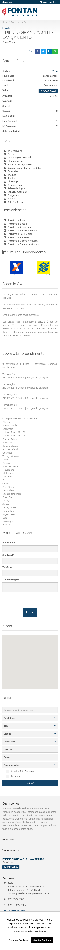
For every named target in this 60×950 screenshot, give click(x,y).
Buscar (30, 783)
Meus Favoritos (48, 2)
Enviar (30, 612)
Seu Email (8, 555)
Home (5, 22)
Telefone (7, 567)
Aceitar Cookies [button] (42, 940)
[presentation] (26, 600)
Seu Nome (8, 542)
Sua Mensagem (11, 579)
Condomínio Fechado (20, 771)
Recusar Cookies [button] (18, 940)
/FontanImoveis (16, 910)
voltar (6, 28)
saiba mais (8, 839)
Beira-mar (13, 776)
